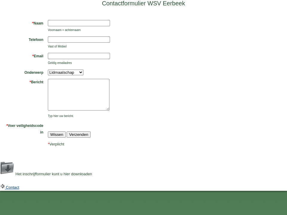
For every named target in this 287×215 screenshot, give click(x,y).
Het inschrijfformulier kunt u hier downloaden (54, 174)
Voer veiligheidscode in (24, 129)
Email (37, 56)
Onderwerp (34, 72)
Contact (12, 187)
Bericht (36, 82)
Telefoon (36, 40)
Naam (37, 23)
